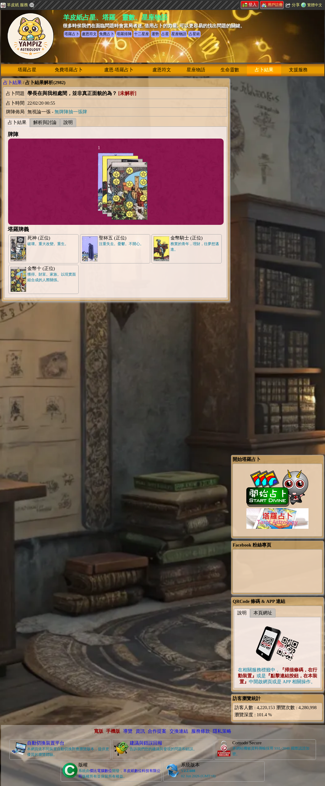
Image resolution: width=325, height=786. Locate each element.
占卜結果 (264, 69)
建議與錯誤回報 (146, 743)
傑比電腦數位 (101, 771)
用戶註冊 (272, 4)
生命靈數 (230, 69)
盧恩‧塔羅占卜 (118, 69)
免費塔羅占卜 (69, 69)
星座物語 (196, 69)
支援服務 (298, 69)
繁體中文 (314, 5)
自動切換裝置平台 (45, 743)
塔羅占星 (27, 69)
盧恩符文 (161, 69)
